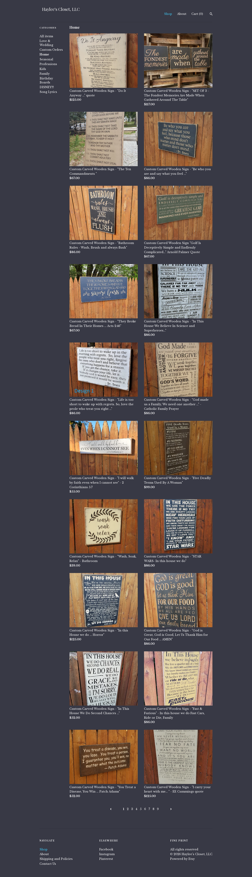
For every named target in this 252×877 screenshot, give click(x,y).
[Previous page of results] (111, 809)
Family (45, 73)
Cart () (197, 14)
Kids (43, 69)
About (181, 14)
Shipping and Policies (56, 859)
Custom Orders (51, 49)
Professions (48, 64)
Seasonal (46, 59)
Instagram (107, 854)
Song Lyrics (48, 92)
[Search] (211, 14)
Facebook (106, 849)
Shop (168, 14)
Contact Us (48, 863)
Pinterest (106, 859)
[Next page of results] (171, 809)
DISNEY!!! (47, 87)
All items (46, 36)
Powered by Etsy (182, 859)
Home (44, 54)
